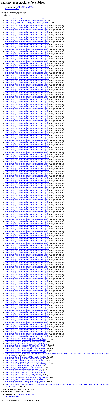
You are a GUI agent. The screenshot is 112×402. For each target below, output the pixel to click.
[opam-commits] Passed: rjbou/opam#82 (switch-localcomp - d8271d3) (27, 377)
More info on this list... (12, 9)
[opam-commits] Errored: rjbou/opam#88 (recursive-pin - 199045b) (25, 350)
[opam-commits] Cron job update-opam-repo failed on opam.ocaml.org (27, 25)
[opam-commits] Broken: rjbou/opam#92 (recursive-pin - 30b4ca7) (25, 20)
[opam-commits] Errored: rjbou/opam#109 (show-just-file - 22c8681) (26, 347)
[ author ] (27, 7)
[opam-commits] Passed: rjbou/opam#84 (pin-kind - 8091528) (24, 379)
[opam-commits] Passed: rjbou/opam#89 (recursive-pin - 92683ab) (25, 381)
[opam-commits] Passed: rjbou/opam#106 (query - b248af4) (23, 374)
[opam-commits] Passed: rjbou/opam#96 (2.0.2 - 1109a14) (23, 383)
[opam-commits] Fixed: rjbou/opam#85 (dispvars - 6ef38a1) (23, 365)
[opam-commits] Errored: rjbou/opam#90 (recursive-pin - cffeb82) (25, 352)
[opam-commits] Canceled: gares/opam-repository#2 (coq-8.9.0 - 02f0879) (28, 22)
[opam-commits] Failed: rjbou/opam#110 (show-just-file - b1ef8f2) (25, 357)
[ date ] (32, 7)
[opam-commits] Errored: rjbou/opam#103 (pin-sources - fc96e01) (25, 341)
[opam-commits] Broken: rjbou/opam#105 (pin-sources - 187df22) (25, 19)
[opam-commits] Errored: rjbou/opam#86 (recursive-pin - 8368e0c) (25, 348)
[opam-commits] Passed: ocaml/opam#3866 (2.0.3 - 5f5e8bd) (24, 371)
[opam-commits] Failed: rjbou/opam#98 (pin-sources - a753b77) (24, 360)
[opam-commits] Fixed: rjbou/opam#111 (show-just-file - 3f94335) (25, 364)
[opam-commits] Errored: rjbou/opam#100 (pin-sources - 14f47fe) (25, 338)
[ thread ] (21, 7)
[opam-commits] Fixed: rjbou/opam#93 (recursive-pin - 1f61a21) (25, 367)
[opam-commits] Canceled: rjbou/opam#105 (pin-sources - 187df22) (26, 24)
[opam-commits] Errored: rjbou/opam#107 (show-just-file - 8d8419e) (26, 343)
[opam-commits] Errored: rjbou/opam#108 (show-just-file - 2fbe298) (26, 345)
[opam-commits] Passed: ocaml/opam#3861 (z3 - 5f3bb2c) (23, 369)
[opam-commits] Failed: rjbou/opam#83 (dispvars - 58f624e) (23, 359)
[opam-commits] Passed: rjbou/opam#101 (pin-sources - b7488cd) (25, 372)
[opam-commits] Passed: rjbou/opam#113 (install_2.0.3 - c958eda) (25, 376)
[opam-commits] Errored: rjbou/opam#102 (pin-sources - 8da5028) (25, 340)
